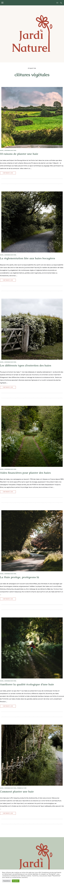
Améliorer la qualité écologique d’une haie (27, 684)
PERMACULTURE (21, 788)
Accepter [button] (15, 881)
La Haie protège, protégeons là (19, 577)
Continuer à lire (8, 173)
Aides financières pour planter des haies (25, 472)
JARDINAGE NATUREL (10, 150)
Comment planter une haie (17, 791)
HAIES (1, 150)
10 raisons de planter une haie (19, 153)
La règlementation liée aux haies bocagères (27, 258)
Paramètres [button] (6, 881)
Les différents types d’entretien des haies (25, 365)
